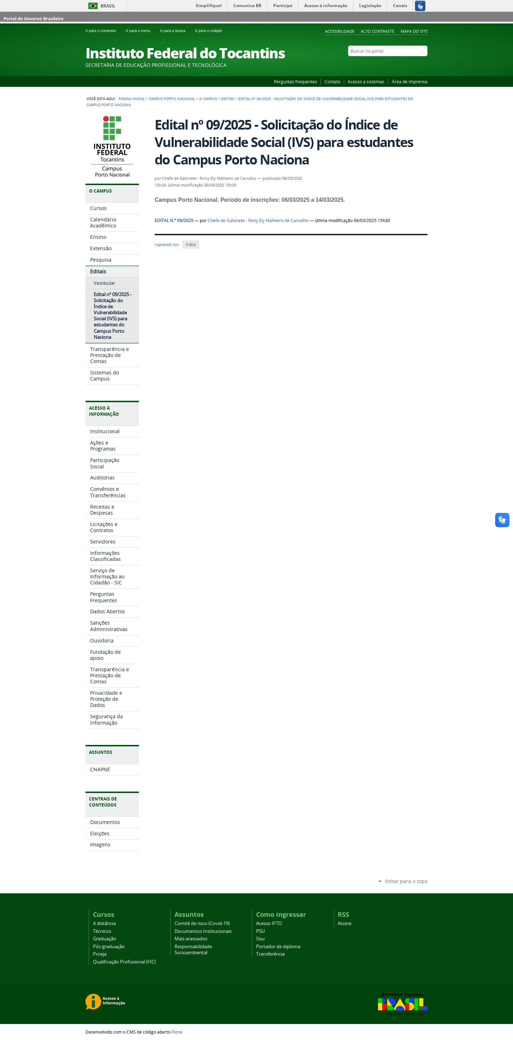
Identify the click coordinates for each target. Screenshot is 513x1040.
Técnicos (102, 931)
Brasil (107, 6)
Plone (176, 1032)
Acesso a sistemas (366, 81)
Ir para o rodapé (211, 30)
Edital (191, 244)
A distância (104, 923)
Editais (227, 98)
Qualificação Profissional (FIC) (124, 962)
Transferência (270, 954)
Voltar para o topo (406, 881)
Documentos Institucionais (203, 931)
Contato (332, 81)
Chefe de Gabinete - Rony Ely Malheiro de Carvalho (258, 220)
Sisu (260, 939)
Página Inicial (132, 98)
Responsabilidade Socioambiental (193, 950)
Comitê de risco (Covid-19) (202, 923)
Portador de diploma (278, 947)
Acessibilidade (339, 31)
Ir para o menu (141, 30)
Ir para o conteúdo (104, 30)
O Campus (208, 98)
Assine (344, 923)
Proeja (100, 954)
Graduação (104, 939)
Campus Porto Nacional (172, 98)
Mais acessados (191, 939)
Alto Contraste (377, 31)
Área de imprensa (410, 81)
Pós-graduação (109, 947)
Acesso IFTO (269, 923)
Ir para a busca (176, 30)
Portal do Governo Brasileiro (33, 19)
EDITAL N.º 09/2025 (174, 220)
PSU (260, 931)
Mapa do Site (414, 31)
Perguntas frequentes (295, 81)
